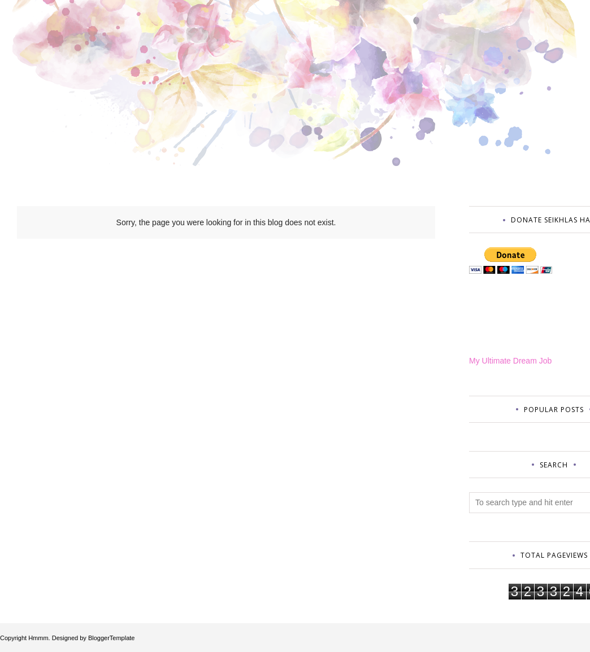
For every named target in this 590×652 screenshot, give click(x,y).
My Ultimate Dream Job (510, 360)
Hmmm (38, 638)
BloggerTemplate (111, 638)
